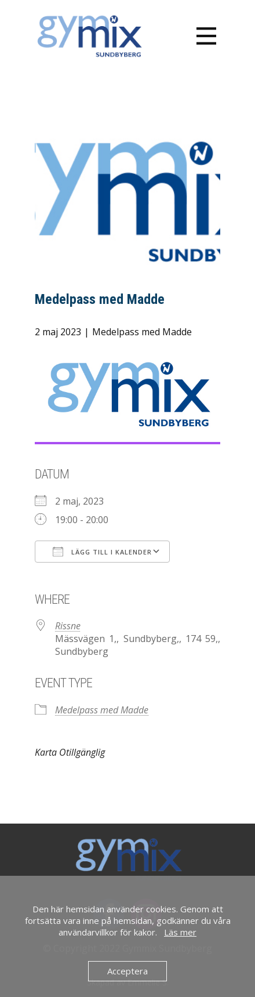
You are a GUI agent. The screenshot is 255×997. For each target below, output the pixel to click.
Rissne (68, 625)
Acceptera (127, 971)
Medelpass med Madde (142, 331)
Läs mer (180, 932)
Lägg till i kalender (102, 551)
